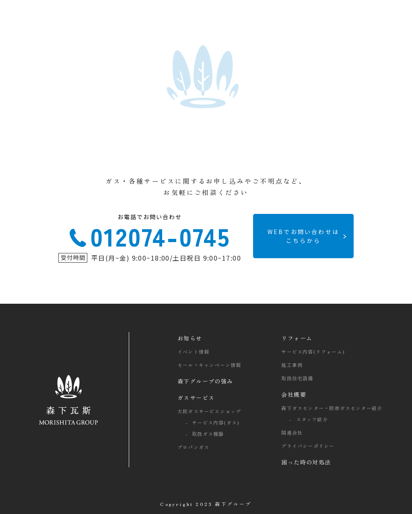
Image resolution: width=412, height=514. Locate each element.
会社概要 (293, 394)
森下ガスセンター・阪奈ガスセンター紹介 (331, 407)
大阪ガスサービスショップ (209, 411)
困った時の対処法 (306, 462)
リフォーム (296, 338)
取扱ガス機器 (208, 433)
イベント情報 (193, 351)
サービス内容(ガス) (215, 422)
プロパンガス (193, 447)
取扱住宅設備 (297, 378)
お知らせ (189, 338)
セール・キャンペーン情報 (209, 364)
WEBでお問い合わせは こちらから (303, 236)
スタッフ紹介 (312, 419)
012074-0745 (150, 233)
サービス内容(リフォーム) (312, 351)
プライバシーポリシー (307, 445)
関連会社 (292, 432)
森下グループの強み (205, 381)
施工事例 (292, 364)
